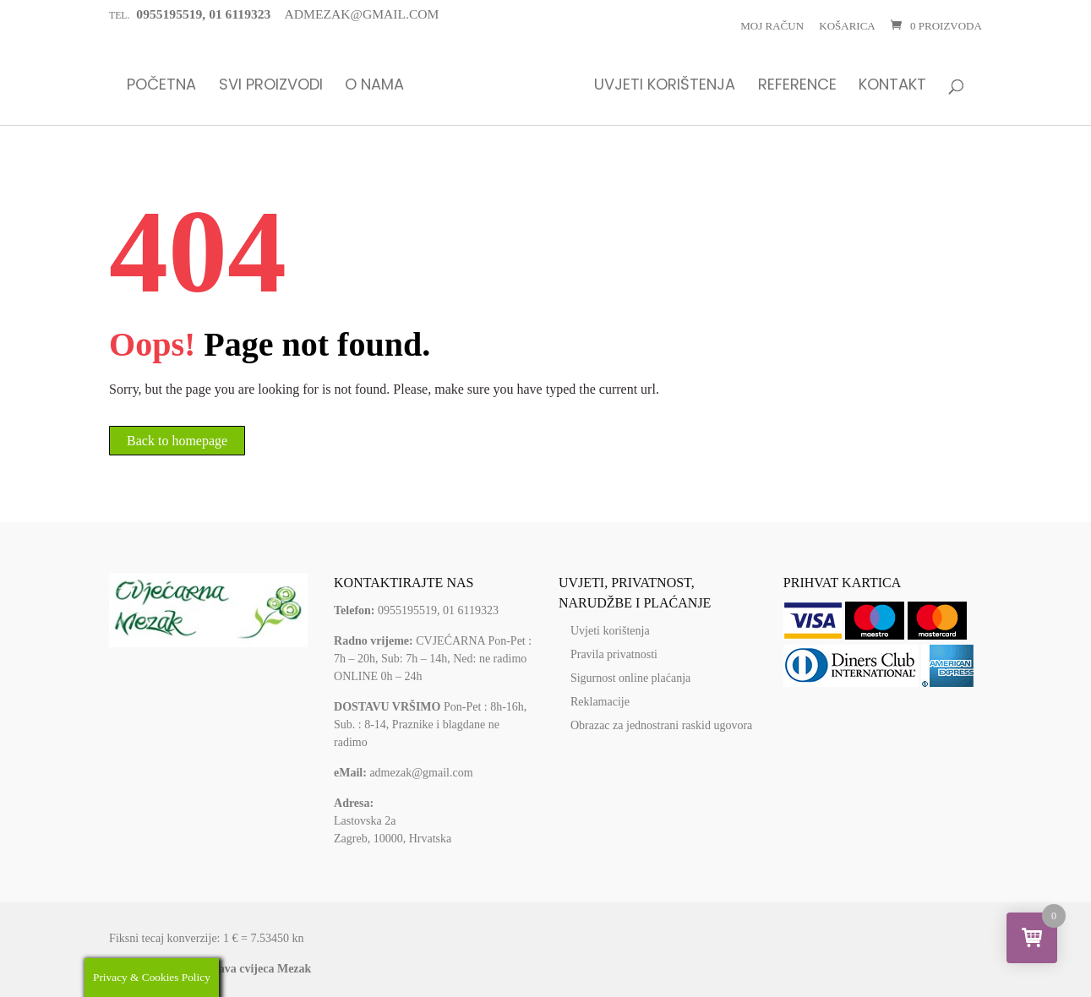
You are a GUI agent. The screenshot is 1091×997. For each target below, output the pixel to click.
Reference (797, 86)
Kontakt (892, 86)
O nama (374, 86)
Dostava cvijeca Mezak (254, 968)
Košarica (847, 25)
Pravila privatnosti (613, 654)
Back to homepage (177, 440)
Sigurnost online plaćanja (630, 678)
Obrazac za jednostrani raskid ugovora (661, 725)
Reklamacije (600, 701)
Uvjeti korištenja (664, 86)
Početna (161, 86)
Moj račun (772, 25)
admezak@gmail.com (420, 772)
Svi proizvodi (271, 86)
